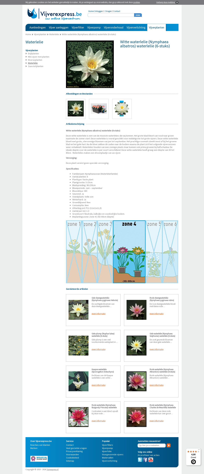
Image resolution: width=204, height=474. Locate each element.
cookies (136, 2)
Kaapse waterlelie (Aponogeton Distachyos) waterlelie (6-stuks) (103, 372)
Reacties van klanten (40, 445)
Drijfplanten (33, 53)
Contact (116, 11)
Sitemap (70, 460)
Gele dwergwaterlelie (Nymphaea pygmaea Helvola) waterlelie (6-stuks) (105, 300)
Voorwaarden (72, 454)
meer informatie (98, 313)
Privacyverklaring (74, 451)
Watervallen (107, 457)
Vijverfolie (107, 451)
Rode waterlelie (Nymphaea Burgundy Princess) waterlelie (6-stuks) (104, 407)
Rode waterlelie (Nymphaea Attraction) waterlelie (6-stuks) (162, 370)
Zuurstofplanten (35, 66)
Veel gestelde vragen (76, 448)
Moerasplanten (35, 59)
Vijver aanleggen (58, 27)
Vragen (109, 11)
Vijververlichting (136, 27)
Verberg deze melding (165, 2)
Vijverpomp (94, 27)
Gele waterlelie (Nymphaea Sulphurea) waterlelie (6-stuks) (162, 334)
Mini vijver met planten (38, 56)
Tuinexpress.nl (52, 469)
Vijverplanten (156, 27)
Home (91, 11)
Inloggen (99, 11)
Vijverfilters (107, 445)
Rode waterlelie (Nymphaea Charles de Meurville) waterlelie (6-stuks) (163, 407)
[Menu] (199, 450)
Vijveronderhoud (113, 27)
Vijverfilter (78, 27)
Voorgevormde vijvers (112, 454)
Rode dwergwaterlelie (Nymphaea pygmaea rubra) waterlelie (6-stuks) (162, 300)
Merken (33, 448)
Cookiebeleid (72, 457)
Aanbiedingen (37, 27)
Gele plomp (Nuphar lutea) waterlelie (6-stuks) (103, 334)
